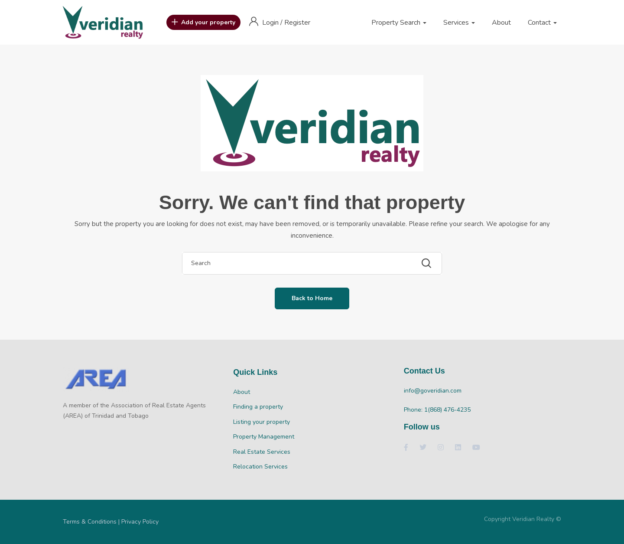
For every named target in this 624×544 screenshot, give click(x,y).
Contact (542, 22)
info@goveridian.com (433, 391)
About (501, 22)
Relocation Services (260, 466)
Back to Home (312, 298)
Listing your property (261, 422)
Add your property (203, 22)
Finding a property (258, 407)
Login (271, 22)
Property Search (398, 22)
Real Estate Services (261, 452)
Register (297, 22)
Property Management (263, 437)
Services (459, 22)
